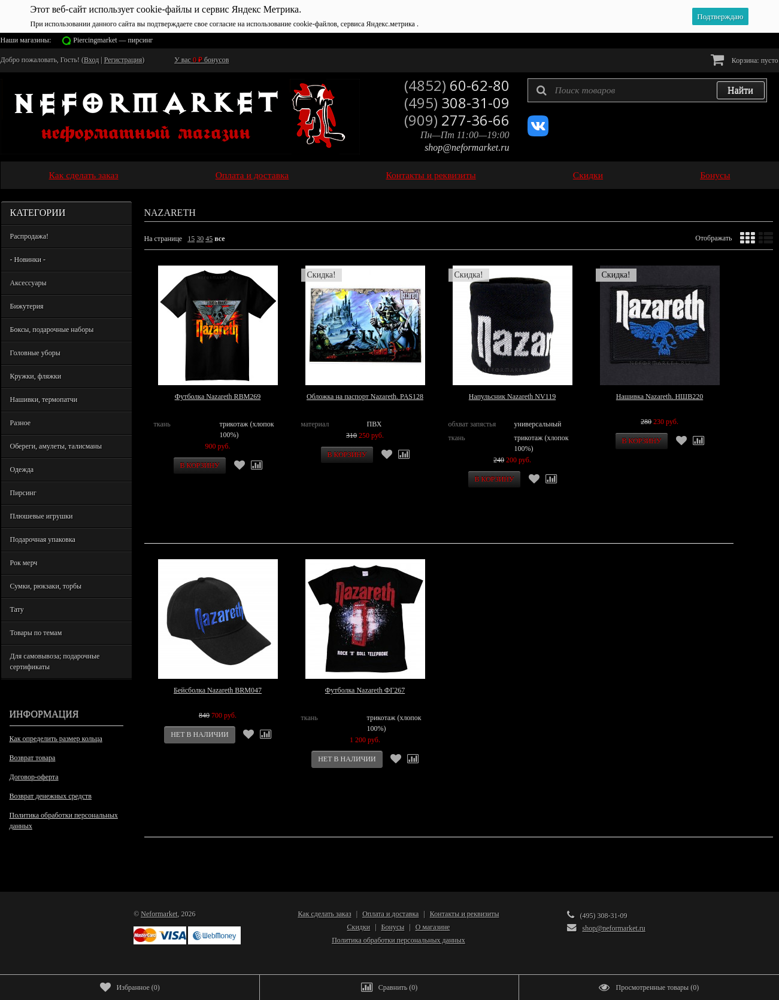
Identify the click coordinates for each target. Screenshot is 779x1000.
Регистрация (123, 60)
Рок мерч (24, 563)
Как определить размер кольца (56, 738)
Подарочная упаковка (42, 539)
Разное (20, 423)
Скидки (588, 175)
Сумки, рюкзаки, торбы (46, 586)
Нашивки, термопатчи (44, 399)
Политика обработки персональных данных (64, 820)
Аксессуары (28, 283)
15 (191, 238)
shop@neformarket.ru (467, 147)
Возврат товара (33, 758)
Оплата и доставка (252, 175)
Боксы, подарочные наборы (52, 329)
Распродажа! (29, 236)
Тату (17, 609)
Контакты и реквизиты (430, 175)
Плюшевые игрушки (41, 516)
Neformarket (159, 914)
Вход (91, 60)
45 (209, 238)
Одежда (22, 469)
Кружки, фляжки (36, 376)
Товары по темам (36, 633)
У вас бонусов (201, 60)
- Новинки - (28, 259)
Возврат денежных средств (51, 796)
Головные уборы (35, 353)
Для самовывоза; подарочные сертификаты (55, 661)
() (130, 987)
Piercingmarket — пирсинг (113, 40)
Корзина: (744, 59)
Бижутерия (27, 306)
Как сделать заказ (84, 175)
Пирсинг (23, 493)
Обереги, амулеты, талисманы (56, 446)
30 (200, 238)
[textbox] (647, 90)
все (219, 238)
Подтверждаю (720, 16)
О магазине (433, 927)
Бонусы (715, 175)
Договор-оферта (34, 777)
